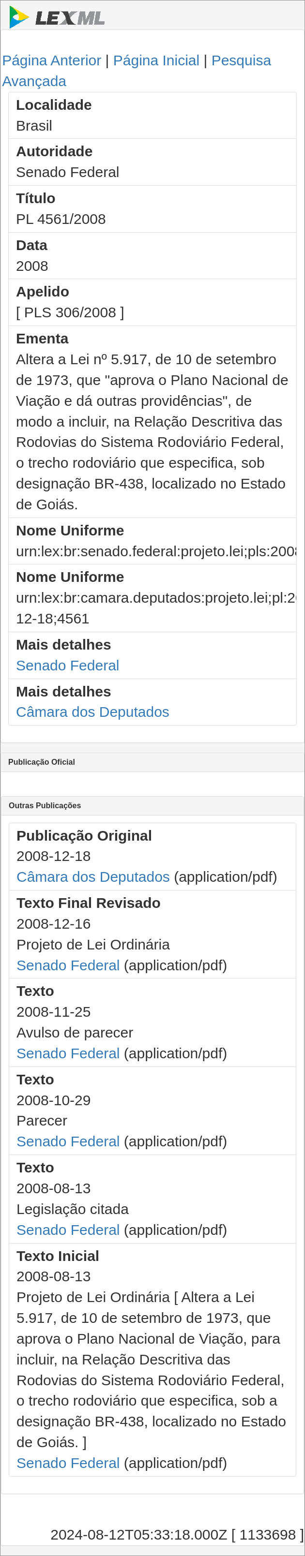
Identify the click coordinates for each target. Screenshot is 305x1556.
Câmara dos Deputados (92, 712)
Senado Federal (68, 665)
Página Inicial (156, 60)
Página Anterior (51, 60)
